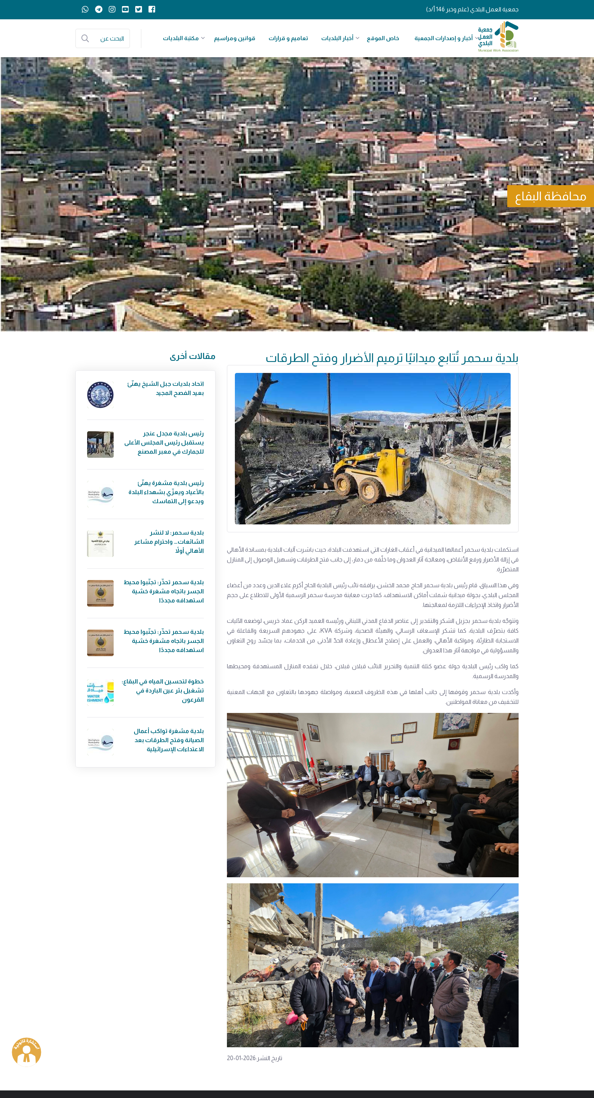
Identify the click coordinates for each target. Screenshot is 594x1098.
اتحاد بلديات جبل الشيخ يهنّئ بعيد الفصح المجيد (165, 388)
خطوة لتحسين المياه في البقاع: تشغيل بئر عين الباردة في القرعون (163, 690)
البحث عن (112, 38)
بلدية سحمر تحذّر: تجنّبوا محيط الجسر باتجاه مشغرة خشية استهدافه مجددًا (163, 591)
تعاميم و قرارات (288, 38)
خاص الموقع (383, 38)
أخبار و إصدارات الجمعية (443, 38)
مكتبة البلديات (181, 38)
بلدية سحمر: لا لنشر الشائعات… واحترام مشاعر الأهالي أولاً (169, 541)
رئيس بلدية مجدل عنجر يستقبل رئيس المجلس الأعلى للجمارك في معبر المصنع (164, 442)
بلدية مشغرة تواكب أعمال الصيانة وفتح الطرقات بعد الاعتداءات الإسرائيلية (169, 740)
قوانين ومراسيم (234, 38)
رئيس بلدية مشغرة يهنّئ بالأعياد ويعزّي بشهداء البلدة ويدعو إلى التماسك (166, 492)
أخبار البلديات (337, 38)
